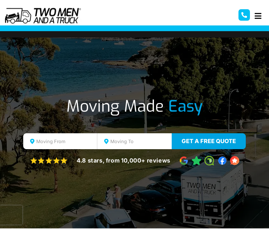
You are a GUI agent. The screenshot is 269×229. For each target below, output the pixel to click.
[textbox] (65, 141)
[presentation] (11, 215)
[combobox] (60, 141)
